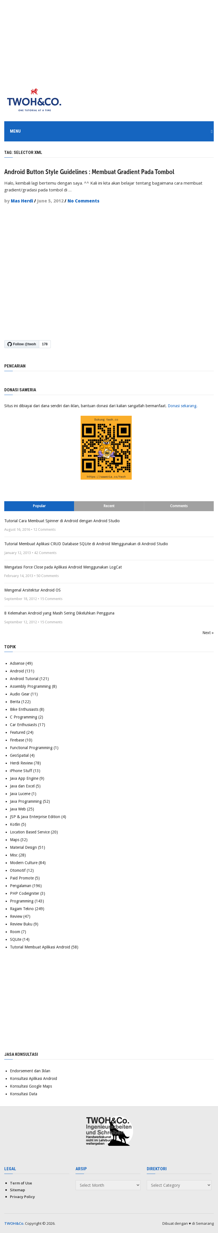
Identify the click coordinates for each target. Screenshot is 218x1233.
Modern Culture (23, 862)
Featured (17, 732)
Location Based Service (30, 831)
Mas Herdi (22, 200)
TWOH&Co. (14, 1223)
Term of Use (21, 1182)
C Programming (23, 716)
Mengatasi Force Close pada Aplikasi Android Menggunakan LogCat (63, 567)
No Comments (83, 200)
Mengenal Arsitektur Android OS (32, 590)
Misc (14, 854)
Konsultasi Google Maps (31, 1086)
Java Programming (26, 801)
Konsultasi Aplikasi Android (33, 1078)
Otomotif (18, 870)
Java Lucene (20, 793)
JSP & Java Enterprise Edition (35, 816)
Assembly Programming (30, 686)
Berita (15, 701)
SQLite (15, 939)
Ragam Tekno (22, 908)
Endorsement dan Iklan (30, 1070)
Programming (21, 900)
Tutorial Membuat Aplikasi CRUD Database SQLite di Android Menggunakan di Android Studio (86, 543)
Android (17, 670)
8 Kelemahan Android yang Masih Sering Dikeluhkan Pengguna (59, 613)
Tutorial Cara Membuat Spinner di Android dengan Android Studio (62, 520)
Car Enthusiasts (23, 724)
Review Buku (21, 923)
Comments (179, 505)
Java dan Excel (22, 785)
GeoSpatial (19, 755)
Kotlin (15, 824)
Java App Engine (24, 778)
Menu (15, 131)
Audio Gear (20, 693)
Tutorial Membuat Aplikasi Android (40, 946)
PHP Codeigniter (24, 893)
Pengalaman (20, 885)
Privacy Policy (22, 1196)
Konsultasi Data (23, 1093)
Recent (109, 505)
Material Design (23, 847)
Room (15, 931)
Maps (14, 839)
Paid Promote (22, 877)
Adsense (17, 663)
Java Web (18, 808)
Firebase (17, 739)
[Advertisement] (109, 40)
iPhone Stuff (21, 770)
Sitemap (17, 1189)
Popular (39, 505)
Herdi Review (21, 762)
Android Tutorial (24, 678)
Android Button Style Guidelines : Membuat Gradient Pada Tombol (89, 171)
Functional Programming (31, 747)
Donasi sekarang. (183, 405)
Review (16, 916)
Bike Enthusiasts (24, 709)
